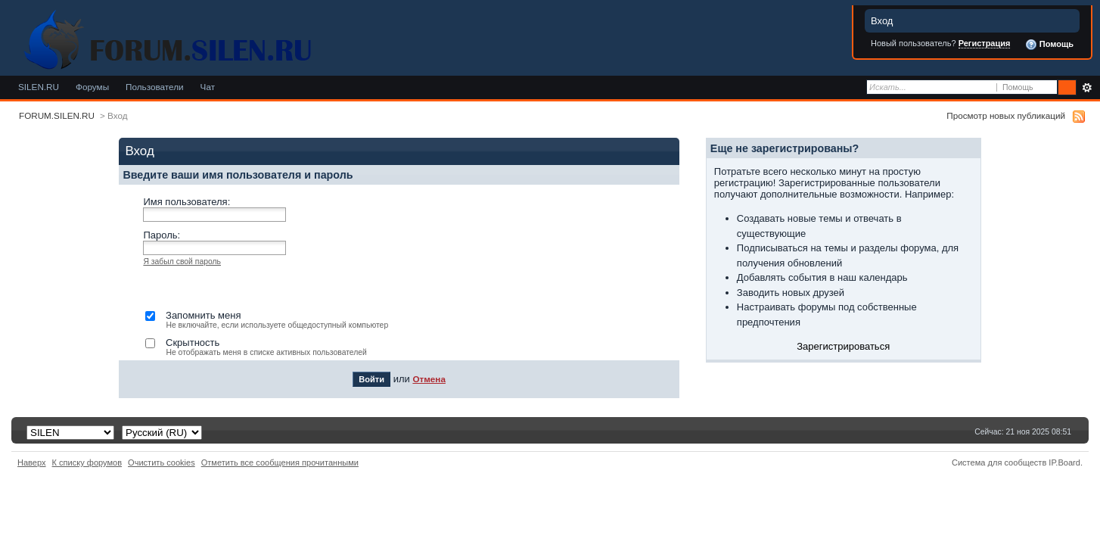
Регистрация (985, 43)
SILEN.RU (38, 87)
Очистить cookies (161, 462)
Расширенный (1086, 87)
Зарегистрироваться (843, 346)
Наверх (31, 462)
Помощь (1049, 45)
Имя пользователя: (186, 201)
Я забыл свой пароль (182, 261)
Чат (207, 87)
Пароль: (161, 235)
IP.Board (1064, 462)
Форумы (92, 87)
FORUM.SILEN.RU (57, 115)
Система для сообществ (999, 462)
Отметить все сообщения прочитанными (280, 462)
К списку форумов (87, 462)
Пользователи (155, 87)
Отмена (429, 379)
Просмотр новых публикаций (1005, 115)
